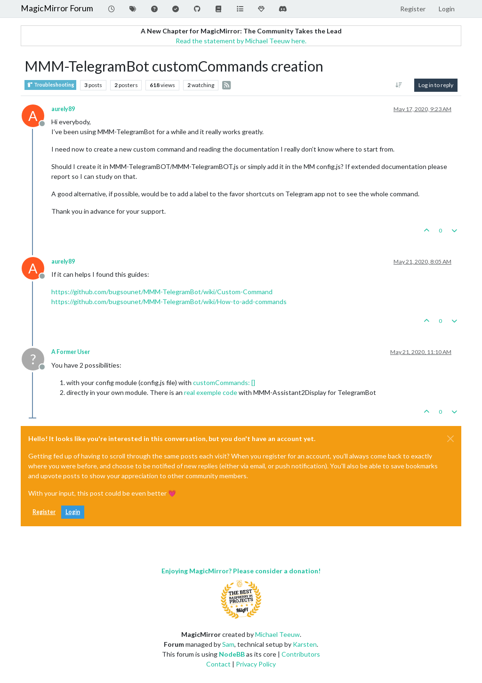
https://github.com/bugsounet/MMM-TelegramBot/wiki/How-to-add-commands (169, 301)
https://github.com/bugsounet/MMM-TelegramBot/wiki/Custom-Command (162, 292)
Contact (218, 664)
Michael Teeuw (277, 634)
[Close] (450, 438)
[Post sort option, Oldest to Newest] (399, 85)
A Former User (70, 351)
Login (72, 511)
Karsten (305, 644)
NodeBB (232, 654)
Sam (228, 644)
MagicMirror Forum (57, 8)
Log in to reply (435, 84)
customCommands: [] (224, 382)
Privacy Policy (256, 664)
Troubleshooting (50, 85)
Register (44, 511)
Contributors (300, 654)
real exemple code (210, 392)
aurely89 (63, 108)
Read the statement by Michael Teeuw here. (241, 41)
